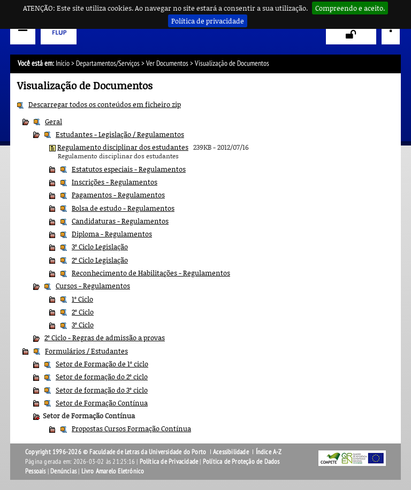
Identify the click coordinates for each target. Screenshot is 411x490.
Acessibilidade (231, 452)
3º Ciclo (83, 325)
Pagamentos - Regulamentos (118, 195)
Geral (53, 121)
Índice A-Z (269, 452)
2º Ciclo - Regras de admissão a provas (104, 337)
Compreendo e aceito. (350, 8)
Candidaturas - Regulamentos (120, 221)
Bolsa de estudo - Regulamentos (123, 208)
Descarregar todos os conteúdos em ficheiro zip (104, 104)
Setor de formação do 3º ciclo (102, 390)
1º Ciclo (82, 299)
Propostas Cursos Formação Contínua (131, 428)
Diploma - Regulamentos (112, 234)
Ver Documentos (167, 63)
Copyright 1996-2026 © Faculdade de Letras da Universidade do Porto (116, 452)
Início (63, 63)
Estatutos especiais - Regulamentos (129, 169)
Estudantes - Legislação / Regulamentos (120, 134)
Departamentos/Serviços (108, 63)
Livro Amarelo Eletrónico (112, 471)
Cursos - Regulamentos (93, 285)
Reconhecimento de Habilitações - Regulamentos (151, 273)
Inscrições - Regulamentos (114, 182)
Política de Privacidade (169, 461)
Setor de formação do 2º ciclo (102, 376)
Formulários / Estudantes (86, 351)
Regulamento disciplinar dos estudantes (122, 147)
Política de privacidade (207, 21)
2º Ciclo (83, 312)
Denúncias (63, 471)
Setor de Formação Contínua (102, 403)
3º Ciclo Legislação (100, 246)
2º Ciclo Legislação (100, 260)
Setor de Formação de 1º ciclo (102, 364)
